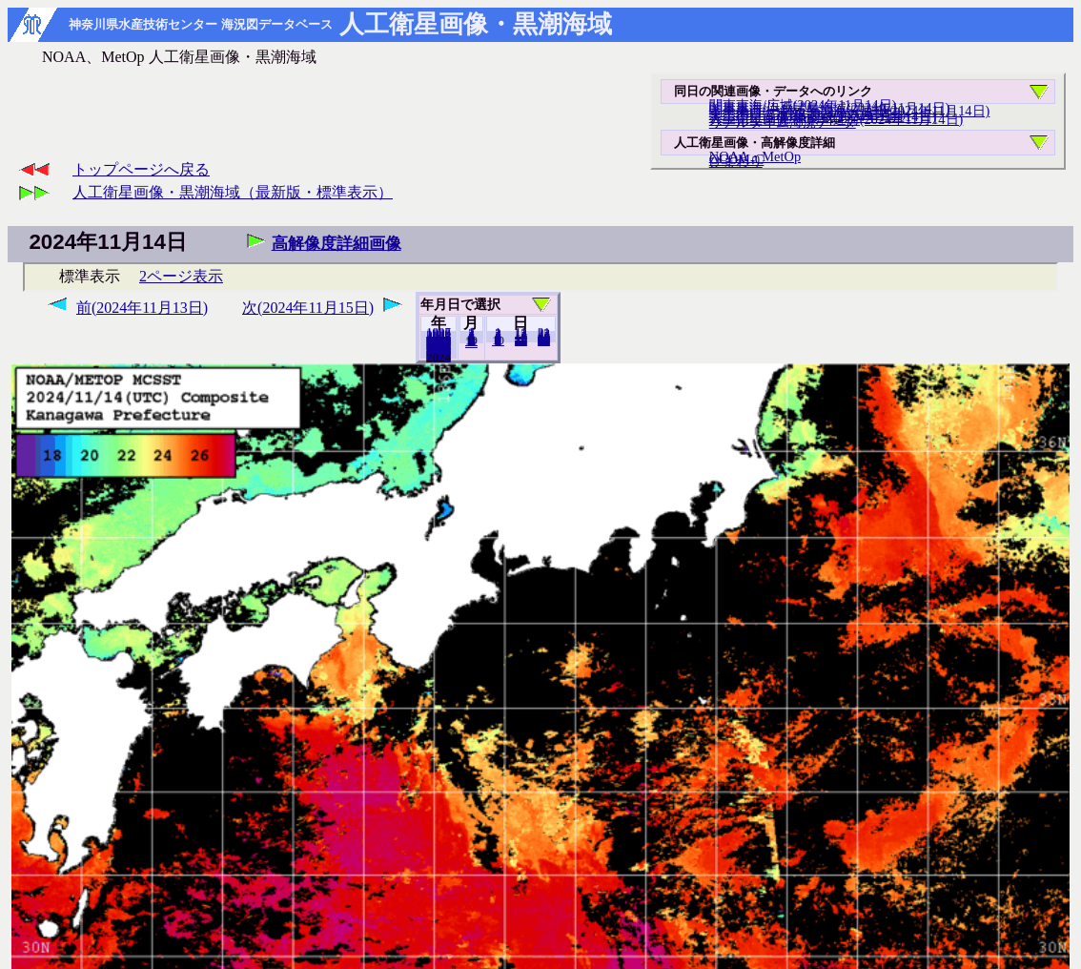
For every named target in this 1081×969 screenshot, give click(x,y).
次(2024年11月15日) (308, 307)
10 (498, 340)
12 (471, 342)
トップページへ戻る (141, 169)
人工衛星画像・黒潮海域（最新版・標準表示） (232, 192)
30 (544, 340)
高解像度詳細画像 (336, 244)
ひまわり (736, 161)
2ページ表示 (181, 276)
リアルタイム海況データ (782, 122)
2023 (438, 356)
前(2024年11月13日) (142, 307)
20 (521, 340)
